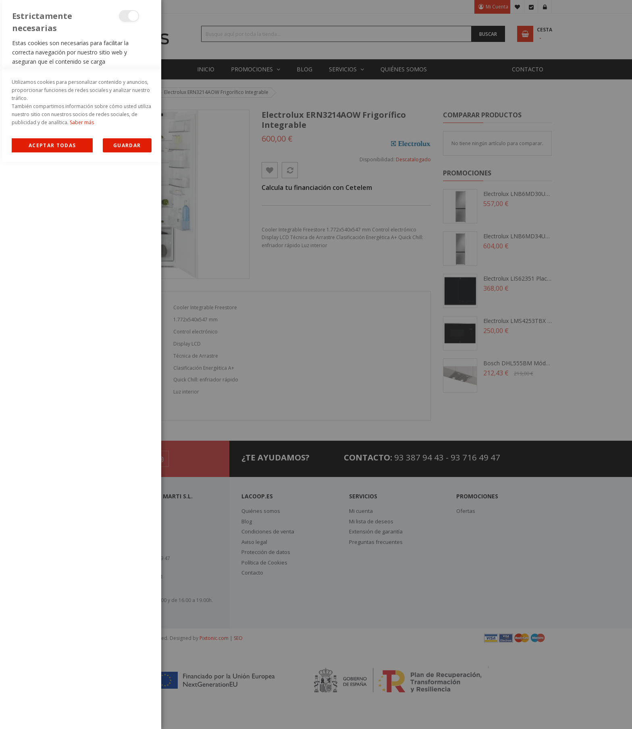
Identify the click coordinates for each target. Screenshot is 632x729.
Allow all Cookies (52, 712)
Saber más (82, 689)
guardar (127, 712)
